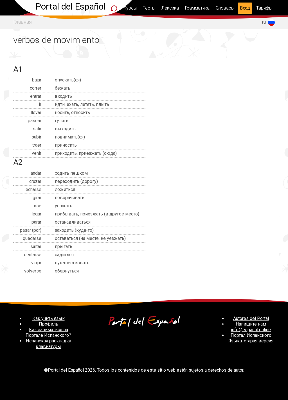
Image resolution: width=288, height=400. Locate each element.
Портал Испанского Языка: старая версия (250, 338)
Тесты (149, 8)
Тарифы (264, 8)
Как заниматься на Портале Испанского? (48, 332)
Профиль (48, 324)
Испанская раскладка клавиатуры (48, 343)
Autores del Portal (251, 318)
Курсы (130, 8)
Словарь (225, 8)
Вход (245, 8)
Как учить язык (48, 318)
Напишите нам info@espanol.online (251, 326)
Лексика (170, 8)
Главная (22, 22)
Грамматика (197, 8)
